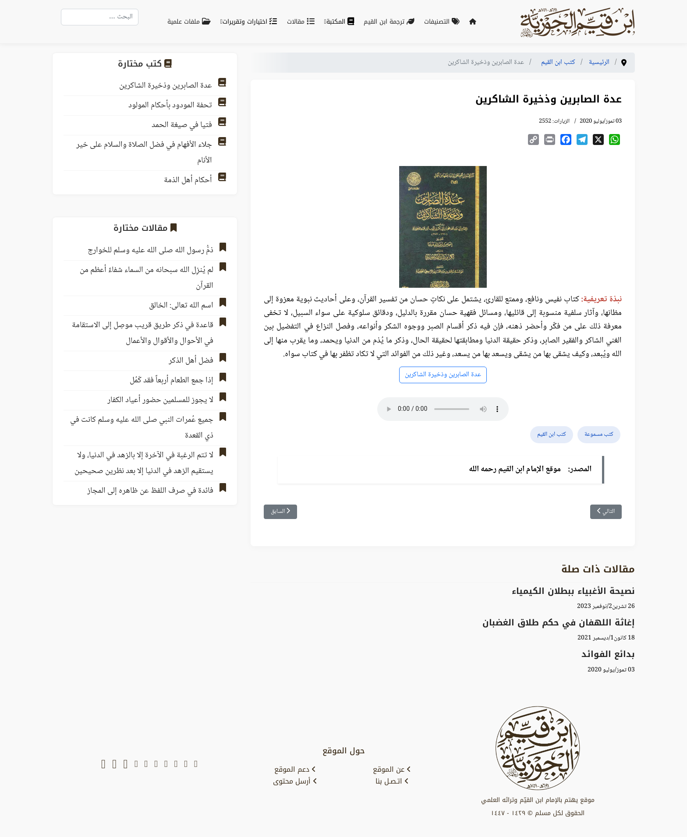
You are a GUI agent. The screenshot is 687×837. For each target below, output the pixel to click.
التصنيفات (443, 22)
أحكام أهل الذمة (188, 180)
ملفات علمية (190, 22)
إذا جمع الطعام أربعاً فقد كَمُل (171, 381)
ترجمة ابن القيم (391, 22)
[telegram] (156, 765)
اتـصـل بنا (392, 781)
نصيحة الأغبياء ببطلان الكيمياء (573, 591)
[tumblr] (136, 765)
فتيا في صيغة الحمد (182, 125)
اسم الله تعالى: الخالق (181, 306)
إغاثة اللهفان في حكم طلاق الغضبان (558, 623)
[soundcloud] (114, 765)
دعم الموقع (295, 769)
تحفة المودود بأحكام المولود (170, 106)
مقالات (302, 22)
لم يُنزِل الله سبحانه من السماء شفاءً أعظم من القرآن (146, 278)
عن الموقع (392, 769)
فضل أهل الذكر (191, 361)
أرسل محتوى (295, 781)
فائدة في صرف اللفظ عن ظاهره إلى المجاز (150, 491)
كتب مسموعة (598, 434)
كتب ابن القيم (551, 434)
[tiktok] (125, 765)
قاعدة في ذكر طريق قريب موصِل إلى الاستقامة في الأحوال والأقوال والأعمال (142, 333)
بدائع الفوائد (608, 654)
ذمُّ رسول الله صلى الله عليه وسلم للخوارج (150, 251)
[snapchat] (196, 765)
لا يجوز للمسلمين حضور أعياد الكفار (160, 400)
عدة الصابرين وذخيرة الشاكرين (443, 375)
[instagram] (146, 765)
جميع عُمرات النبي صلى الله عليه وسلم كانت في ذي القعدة (141, 428)
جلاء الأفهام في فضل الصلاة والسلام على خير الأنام (144, 153)
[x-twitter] (186, 765)
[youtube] (175, 765)
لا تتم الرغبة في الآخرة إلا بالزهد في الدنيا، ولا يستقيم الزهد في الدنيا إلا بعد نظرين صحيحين (143, 463)
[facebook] (166, 765)
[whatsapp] (103, 765)
